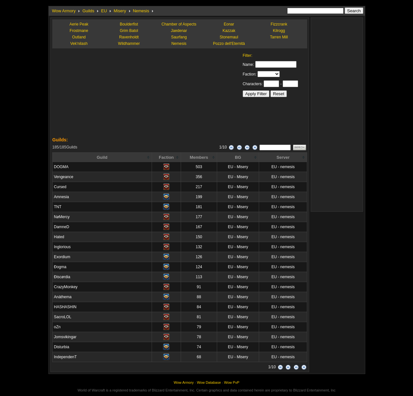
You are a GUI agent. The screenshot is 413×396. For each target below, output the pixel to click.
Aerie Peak (78, 24)
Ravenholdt (129, 37)
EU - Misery (238, 167)
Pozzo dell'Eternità (229, 43)
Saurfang (179, 37)
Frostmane (79, 30)
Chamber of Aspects (178, 24)
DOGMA (61, 167)
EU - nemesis (283, 167)
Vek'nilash (79, 43)
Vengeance (63, 177)
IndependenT (65, 357)
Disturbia (61, 347)
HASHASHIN (65, 307)
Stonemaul (229, 37)
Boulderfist (129, 24)
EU (104, 10)
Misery (120, 10)
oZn (57, 327)
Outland (79, 37)
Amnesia (61, 197)
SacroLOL (62, 317)
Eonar (229, 24)
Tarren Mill (279, 37)
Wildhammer (129, 43)
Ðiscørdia (62, 277)
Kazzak (229, 30)
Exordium (62, 257)
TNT (57, 207)
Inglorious (62, 247)
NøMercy (62, 217)
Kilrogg (279, 30)
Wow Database (209, 382)
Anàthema (63, 297)
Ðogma (60, 267)
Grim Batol (129, 30)
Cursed (60, 187)
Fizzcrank (279, 24)
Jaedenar (179, 30)
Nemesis (141, 10)
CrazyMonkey (65, 287)
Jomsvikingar (65, 337)
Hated (59, 237)
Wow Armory (64, 10)
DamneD (61, 227)
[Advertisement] (100, 93)
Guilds (88, 10)
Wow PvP (231, 382)
